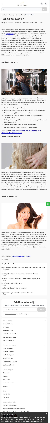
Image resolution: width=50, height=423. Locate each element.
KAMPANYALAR (8, 330)
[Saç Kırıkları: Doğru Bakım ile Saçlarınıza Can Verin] (24, 293)
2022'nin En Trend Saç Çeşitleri (21, 256)
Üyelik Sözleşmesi (8, 355)
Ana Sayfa (4, 15)
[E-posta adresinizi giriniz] (24, 309)
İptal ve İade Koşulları (10, 362)
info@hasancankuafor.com (16, 408)
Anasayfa (6, 373)
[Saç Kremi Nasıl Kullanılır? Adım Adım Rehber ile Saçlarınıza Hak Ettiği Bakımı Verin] (24, 269)
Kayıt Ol (41, 309)
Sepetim (5, 386)
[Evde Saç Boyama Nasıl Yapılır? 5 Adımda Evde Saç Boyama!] (24, 279)
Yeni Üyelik (6, 394)
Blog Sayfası (12, 15)
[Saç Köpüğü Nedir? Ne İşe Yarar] (24, 284)
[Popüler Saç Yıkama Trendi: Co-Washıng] (24, 289)
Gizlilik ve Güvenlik (8, 365)
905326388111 (12, 405)
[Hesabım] (41, 3)
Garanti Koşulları (8, 348)
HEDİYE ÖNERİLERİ (9, 334)
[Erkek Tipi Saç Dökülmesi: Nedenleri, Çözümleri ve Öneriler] (24, 275)
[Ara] (24, 9)
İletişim (5, 376)
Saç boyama (10, 34)
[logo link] (24, 3)
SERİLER (6, 327)
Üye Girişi (6, 397)
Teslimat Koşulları (8, 351)
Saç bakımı (21, 15)
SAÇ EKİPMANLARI (9, 337)
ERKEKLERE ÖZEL (9, 340)
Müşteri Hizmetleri (8, 383)
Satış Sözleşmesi (8, 358)
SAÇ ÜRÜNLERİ (8, 324)
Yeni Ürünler (6, 379)
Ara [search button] (44, 9)
